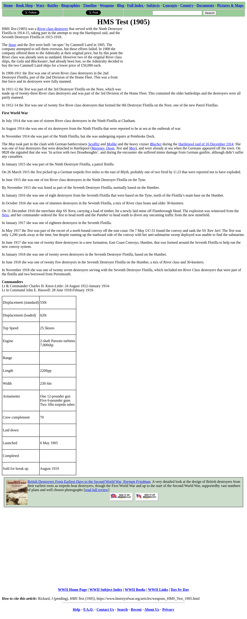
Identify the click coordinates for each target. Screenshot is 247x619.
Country (187, 5)
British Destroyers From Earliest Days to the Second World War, (89, 482)
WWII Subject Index (105, 590)
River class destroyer (52, 29)
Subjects (153, 5)
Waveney (98, 148)
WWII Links (158, 590)
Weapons (107, 5)
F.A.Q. (88, 609)
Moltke (112, 144)
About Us (151, 609)
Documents (205, 5)
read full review (96, 490)
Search (122, 609)
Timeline (90, 5)
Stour (12, 45)
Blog (120, 5)
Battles (52, 5)
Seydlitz (94, 144)
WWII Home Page (72, 590)
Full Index (135, 5)
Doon (110, 148)
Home (8, 5)
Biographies (70, 5)
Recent (136, 609)
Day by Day (180, 590)
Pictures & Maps (230, 5)
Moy (132, 148)
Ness (5, 215)
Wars (40, 5)
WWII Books (135, 590)
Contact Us (105, 609)
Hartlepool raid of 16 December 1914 (205, 144)
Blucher (156, 144)
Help (76, 609)
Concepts (170, 5)
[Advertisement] (184, 59)
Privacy (168, 609)
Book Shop (24, 5)
